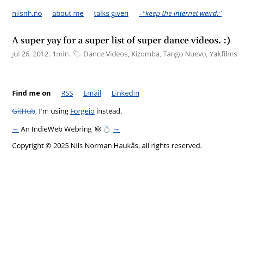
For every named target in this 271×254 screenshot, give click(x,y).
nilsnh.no (27, 13)
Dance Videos (105, 54)
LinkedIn (125, 93)
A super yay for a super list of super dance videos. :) (121, 41)
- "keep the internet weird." (180, 13)
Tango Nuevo (184, 54)
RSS (67, 93)
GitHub (23, 111)
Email (92, 93)
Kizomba (145, 54)
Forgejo (82, 111)
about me (68, 13)
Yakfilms (223, 54)
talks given (111, 13)
